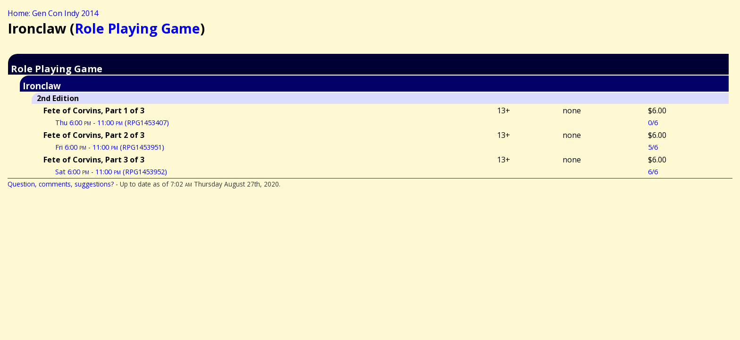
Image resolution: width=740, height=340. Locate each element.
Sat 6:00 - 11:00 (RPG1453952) (111, 171)
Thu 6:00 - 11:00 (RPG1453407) (112, 122)
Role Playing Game (137, 28)
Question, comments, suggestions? (61, 183)
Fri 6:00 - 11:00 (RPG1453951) (109, 147)
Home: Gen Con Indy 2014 (53, 13)
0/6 (653, 122)
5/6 (653, 147)
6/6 (653, 171)
